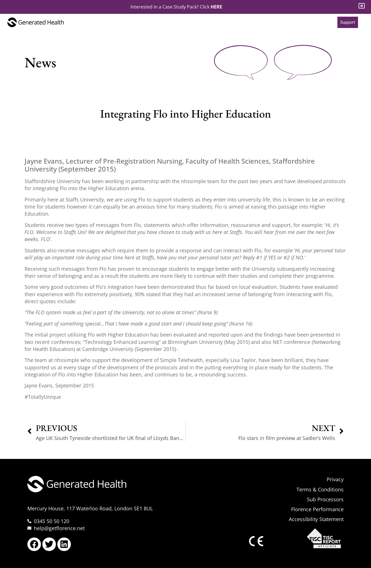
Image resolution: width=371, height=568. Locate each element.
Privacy (335, 479)
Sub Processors (325, 499)
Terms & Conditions (320, 489)
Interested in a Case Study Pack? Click (176, 7)
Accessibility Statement (316, 519)
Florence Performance (317, 509)
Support (347, 22)
